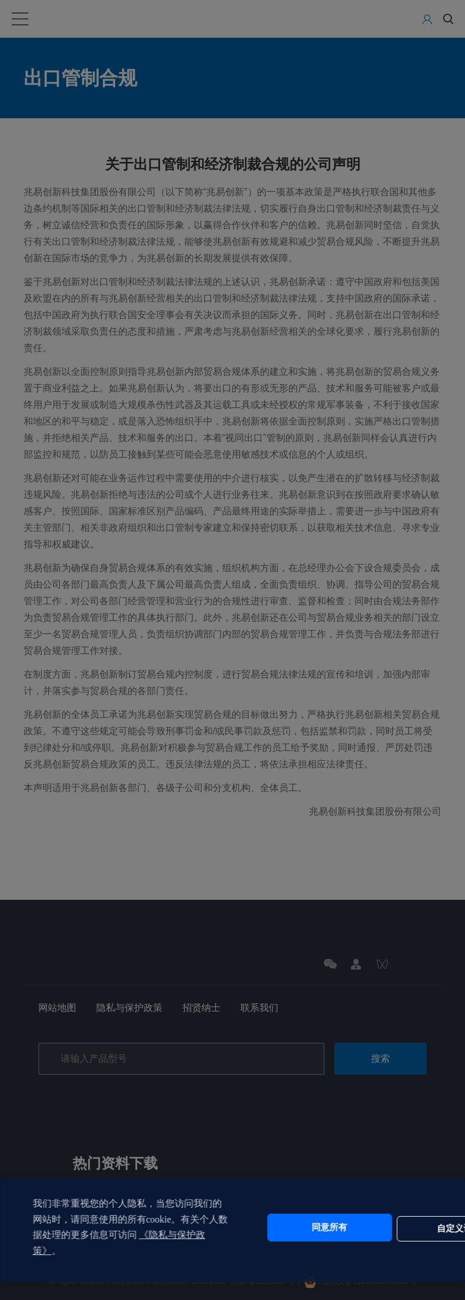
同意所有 (289, 1228)
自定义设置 (388, 1228)
